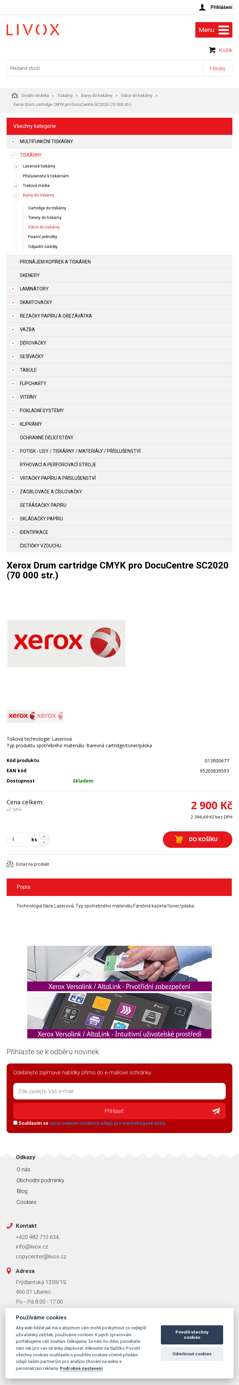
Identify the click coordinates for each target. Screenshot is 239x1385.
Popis (23, 887)
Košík (225, 50)
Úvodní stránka (30, 95)
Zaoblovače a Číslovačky (51, 491)
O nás (23, 1169)
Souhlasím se (89, 1123)
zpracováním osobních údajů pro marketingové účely (107, 1123)
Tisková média (36, 185)
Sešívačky (32, 356)
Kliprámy (31, 424)
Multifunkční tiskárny (46, 141)
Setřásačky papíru (43, 505)
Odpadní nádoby (43, 246)
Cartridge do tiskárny (47, 208)
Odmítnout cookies (192, 1353)
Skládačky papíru (41, 518)
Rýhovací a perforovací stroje (58, 464)
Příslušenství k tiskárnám (46, 176)
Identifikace (34, 532)
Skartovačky (36, 302)
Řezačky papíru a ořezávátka (56, 316)
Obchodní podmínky (40, 1180)
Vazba (27, 329)
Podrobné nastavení (81, 1368)
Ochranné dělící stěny (46, 437)
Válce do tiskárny (137, 95)
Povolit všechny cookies (192, 1335)
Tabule (28, 370)
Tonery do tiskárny (45, 217)
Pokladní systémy (42, 410)
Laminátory (34, 289)
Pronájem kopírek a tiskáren (55, 261)
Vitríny (28, 397)
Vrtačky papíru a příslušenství (58, 478)
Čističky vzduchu (40, 545)
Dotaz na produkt (32, 864)
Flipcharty (33, 383)
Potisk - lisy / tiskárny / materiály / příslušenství (80, 451)
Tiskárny (65, 95)
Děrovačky (33, 343)
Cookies (26, 1202)
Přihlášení (221, 7)
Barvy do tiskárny (97, 95)
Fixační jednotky (42, 236)
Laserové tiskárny (39, 166)
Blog (22, 1191)
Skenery (30, 275)
